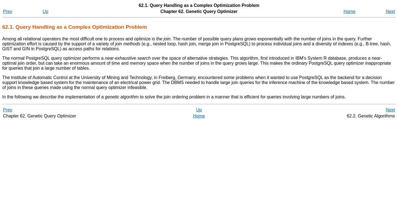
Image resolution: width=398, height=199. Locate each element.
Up (45, 11)
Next (390, 11)
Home (349, 11)
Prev (7, 11)
